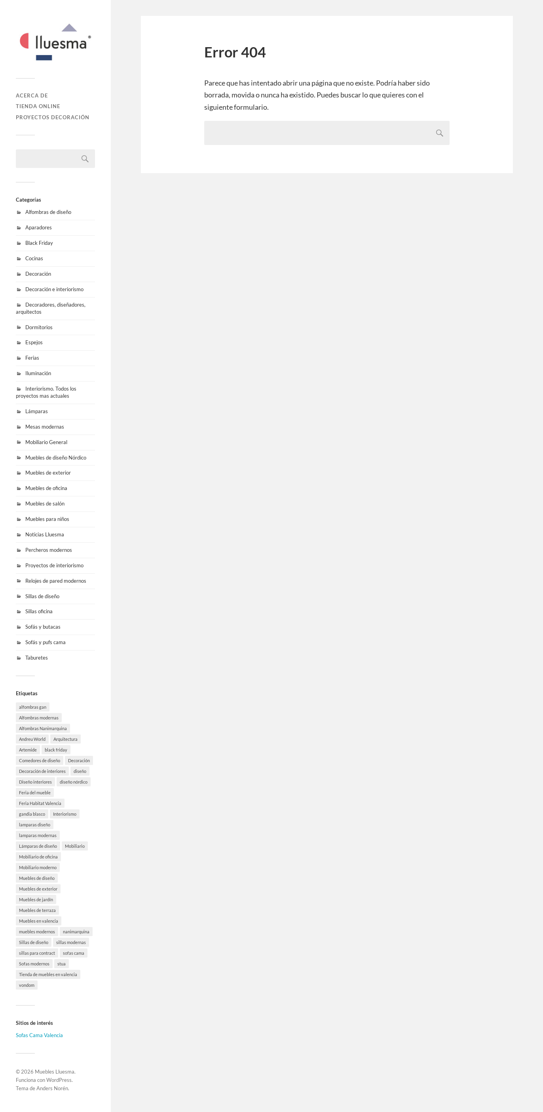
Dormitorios (39, 327)
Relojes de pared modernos (55, 581)
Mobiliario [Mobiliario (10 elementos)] (75, 846)
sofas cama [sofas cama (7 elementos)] (73, 953)
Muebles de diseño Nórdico (55, 457)
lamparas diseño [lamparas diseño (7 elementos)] (34, 824)
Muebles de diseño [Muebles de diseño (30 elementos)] (37, 878)
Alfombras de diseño (48, 212)
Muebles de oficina (46, 488)
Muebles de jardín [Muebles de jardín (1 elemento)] (36, 899)
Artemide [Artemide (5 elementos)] (28, 749)
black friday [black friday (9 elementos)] (56, 749)
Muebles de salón (45, 503)
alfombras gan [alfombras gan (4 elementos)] (32, 707)
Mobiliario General (46, 442)
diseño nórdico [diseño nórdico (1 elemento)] (73, 781)
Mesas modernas (44, 426)
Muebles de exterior (48, 472)
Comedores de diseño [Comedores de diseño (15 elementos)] (39, 760)
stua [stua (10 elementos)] (61, 963)
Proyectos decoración (52, 117)
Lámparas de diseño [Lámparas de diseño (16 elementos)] (38, 846)
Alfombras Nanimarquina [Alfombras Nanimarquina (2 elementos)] (43, 728)
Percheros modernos (48, 550)
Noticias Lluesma (44, 534)
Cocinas (34, 258)
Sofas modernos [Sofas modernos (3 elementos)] (34, 963)
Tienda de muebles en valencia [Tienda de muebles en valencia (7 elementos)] (48, 974)
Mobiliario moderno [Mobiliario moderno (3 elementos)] (38, 867)
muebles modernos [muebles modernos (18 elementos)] (37, 931)
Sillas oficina (39, 611)
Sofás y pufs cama (45, 642)
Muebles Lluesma (54, 1071)
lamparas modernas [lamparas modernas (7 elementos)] (38, 835)
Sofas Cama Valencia (39, 1035)
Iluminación (38, 373)
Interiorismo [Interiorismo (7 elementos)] (64, 813)
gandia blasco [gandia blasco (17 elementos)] (32, 813)
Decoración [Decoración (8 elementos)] (79, 760)
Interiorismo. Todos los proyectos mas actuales (46, 392)
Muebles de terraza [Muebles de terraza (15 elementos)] (37, 910)
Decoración (38, 274)
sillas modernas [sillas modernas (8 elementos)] (71, 942)
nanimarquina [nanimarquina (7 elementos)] (76, 931)
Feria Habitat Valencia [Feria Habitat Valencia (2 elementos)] (40, 803)
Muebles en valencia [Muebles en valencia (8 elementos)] (38, 920)
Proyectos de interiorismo (54, 565)
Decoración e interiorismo (54, 289)
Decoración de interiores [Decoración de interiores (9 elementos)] (42, 771)
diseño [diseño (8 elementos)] (80, 771)
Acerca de (32, 95)
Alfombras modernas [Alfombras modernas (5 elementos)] (39, 717)
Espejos (34, 342)
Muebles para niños (47, 519)
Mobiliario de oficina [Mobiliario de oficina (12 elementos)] (38, 856)
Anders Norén (52, 1088)
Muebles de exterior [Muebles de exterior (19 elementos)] (38, 888)
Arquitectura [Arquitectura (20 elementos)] (65, 739)
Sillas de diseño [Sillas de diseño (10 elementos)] (33, 942)
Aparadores (38, 227)
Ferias (32, 358)
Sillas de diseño (42, 596)
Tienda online (38, 106)
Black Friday (39, 243)
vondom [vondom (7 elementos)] (26, 985)
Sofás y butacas (43, 627)
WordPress (59, 1080)
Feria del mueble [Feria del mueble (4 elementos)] (35, 792)
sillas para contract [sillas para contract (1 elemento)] (37, 953)
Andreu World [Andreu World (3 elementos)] (32, 739)
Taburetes (36, 657)
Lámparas (36, 411)
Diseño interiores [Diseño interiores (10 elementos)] (35, 781)
